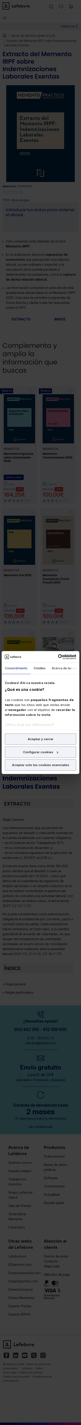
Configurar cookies (40, 752)
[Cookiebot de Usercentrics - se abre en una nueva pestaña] (58, 657)
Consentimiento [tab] (16, 668)
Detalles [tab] (39, 668)
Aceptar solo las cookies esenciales (40, 765)
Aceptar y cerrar (40, 739)
